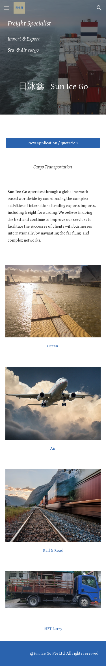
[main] (53, 36)
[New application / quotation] (53, 142)
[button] (7, 8)
